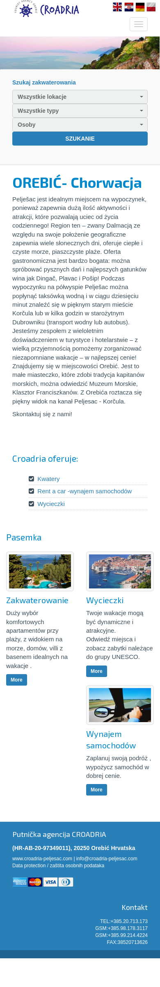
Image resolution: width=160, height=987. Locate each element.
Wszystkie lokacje (80, 96)
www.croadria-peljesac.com (42, 859)
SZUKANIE (80, 138)
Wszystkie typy (80, 110)
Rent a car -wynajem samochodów (84, 491)
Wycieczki (51, 503)
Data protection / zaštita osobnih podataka (58, 865)
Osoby (80, 124)
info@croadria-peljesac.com (106, 859)
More (17, 680)
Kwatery (48, 478)
